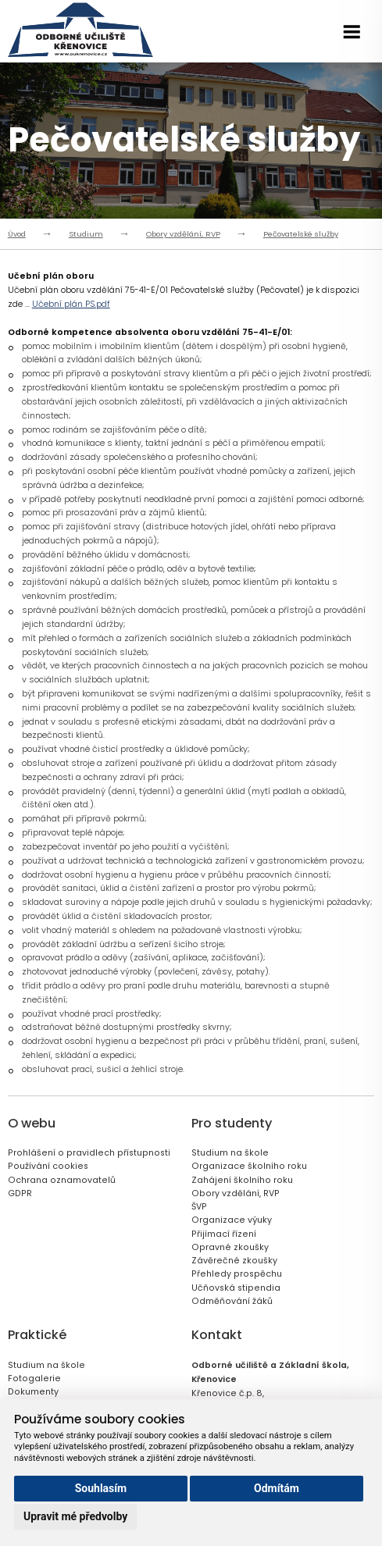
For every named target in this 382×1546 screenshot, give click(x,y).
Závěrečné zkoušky (234, 1260)
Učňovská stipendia (235, 1288)
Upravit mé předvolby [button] (75, 1516)
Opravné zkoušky (230, 1247)
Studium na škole (230, 1153)
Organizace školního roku (249, 1166)
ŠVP (199, 1207)
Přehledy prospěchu (236, 1274)
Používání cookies (48, 1166)
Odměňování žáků (232, 1301)
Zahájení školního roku (242, 1180)
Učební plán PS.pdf (71, 304)
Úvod (17, 234)
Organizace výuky (231, 1220)
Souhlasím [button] (101, 1488)
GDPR (20, 1193)
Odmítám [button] (276, 1488)
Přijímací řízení (223, 1234)
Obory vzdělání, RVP (183, 234)
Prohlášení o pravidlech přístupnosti (89, 1153)
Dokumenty (33, 1392)
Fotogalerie (34, 1378)
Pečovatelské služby (300, 234)
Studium (86, 234)
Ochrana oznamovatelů (62, 1180)
